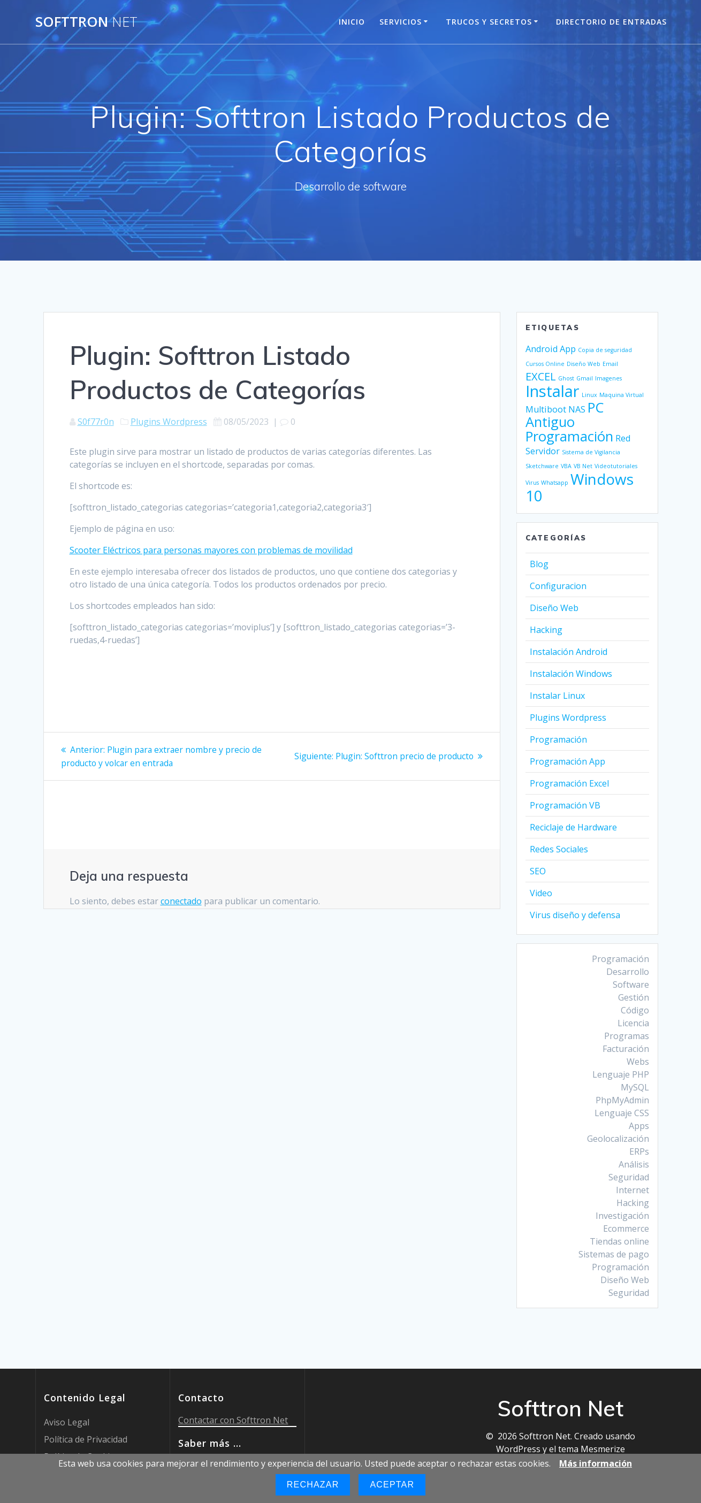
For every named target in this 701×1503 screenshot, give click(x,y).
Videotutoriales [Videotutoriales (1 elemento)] (616, 466)
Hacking (546, 630)
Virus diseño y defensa (575, 915)
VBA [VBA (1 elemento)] (566, 466)
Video (541, 893)
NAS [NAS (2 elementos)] (576, 409)
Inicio (352, 22)
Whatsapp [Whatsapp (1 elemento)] (554, 482)
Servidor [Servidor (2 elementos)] (542, 451)
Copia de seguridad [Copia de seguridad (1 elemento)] (605, 350)
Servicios (400, 22)
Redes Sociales (559, 849)
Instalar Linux (557, 695)
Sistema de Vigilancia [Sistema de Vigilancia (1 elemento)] (591, 452)
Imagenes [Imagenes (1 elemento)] (608, 378)
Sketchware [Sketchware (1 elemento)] (542, 466)
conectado (181, 900)
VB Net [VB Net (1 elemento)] (583, 466)
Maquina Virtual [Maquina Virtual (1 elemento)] (621, 395)
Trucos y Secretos (489, 22)
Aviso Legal (66, 1422)
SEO (538, 871)
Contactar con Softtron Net (233, 1420)
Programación (558, 739)
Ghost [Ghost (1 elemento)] (566, 378)
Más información (595, 1463)
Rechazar (313, 1484)
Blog (539, 564)
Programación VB (565, 805)
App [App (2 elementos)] (568, 349)
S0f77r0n (96, 422)
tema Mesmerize (591, 1449)
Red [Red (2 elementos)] (622, 438)
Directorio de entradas (611, 22)
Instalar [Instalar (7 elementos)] (552, 391)
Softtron (86, 22)
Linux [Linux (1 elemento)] (589, 395)
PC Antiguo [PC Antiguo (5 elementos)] (564, 414)
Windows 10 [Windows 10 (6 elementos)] (579, 487)
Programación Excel (569, 783)
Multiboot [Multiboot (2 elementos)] (545, 409)
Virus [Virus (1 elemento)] (532, 482)
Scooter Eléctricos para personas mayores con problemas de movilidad (211, 550)
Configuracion (558, 586)
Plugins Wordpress (169, 422)
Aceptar (392, 1484)
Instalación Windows (571, 674)
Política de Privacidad (85, 1439)
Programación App (567, 761)
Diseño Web (554, 608)
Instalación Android (568, 652)
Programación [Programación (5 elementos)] (569, 436)
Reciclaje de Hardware (573, 827)
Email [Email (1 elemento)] (610, 364)
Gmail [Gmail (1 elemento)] (584, 378)
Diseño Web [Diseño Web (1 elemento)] (583, 364)
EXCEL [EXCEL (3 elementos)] (540, 376)
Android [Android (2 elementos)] (541, 349)
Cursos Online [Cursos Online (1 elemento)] (545, 364)
